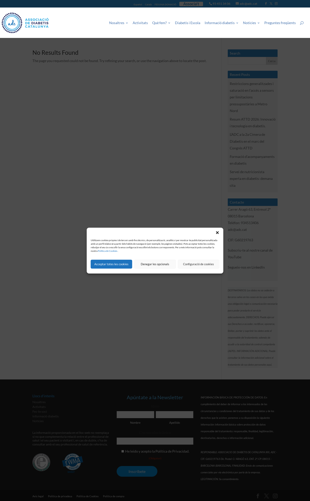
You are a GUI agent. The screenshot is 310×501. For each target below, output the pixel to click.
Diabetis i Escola (187, 23)
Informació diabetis (220, 23)
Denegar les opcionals (155, 264)
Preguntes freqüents (280, 23)
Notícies (249, 23)
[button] (217, 233)
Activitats (140, 23)
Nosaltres (116, 23)
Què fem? (159, 23)
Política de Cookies (107, 250)
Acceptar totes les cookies (111, 264)
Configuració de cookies (198, 264)
